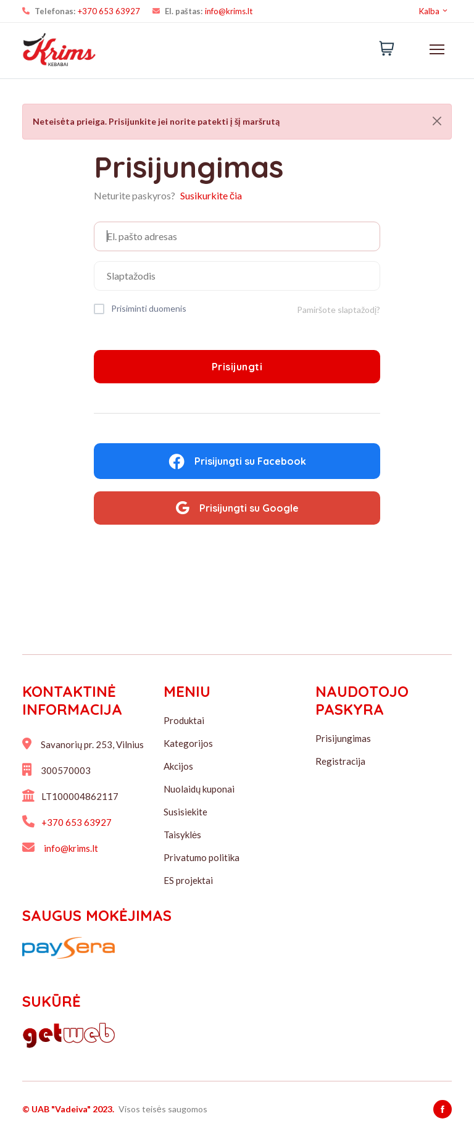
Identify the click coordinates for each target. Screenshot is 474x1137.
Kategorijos (188, 743)
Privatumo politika (201, 857)
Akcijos (178, 766)
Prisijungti (237, 366)
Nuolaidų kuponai (199, 788)
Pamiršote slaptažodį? (338, 309)
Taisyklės (182, 834)
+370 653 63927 (109, 11)
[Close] (437, 121)
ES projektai (188, 880)
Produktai (184, 720)
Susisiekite (185, 811)
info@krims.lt (228, 11)
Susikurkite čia (211, 195)
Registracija (340, 761)
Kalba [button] (434, 11)
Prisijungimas (343, 738)
